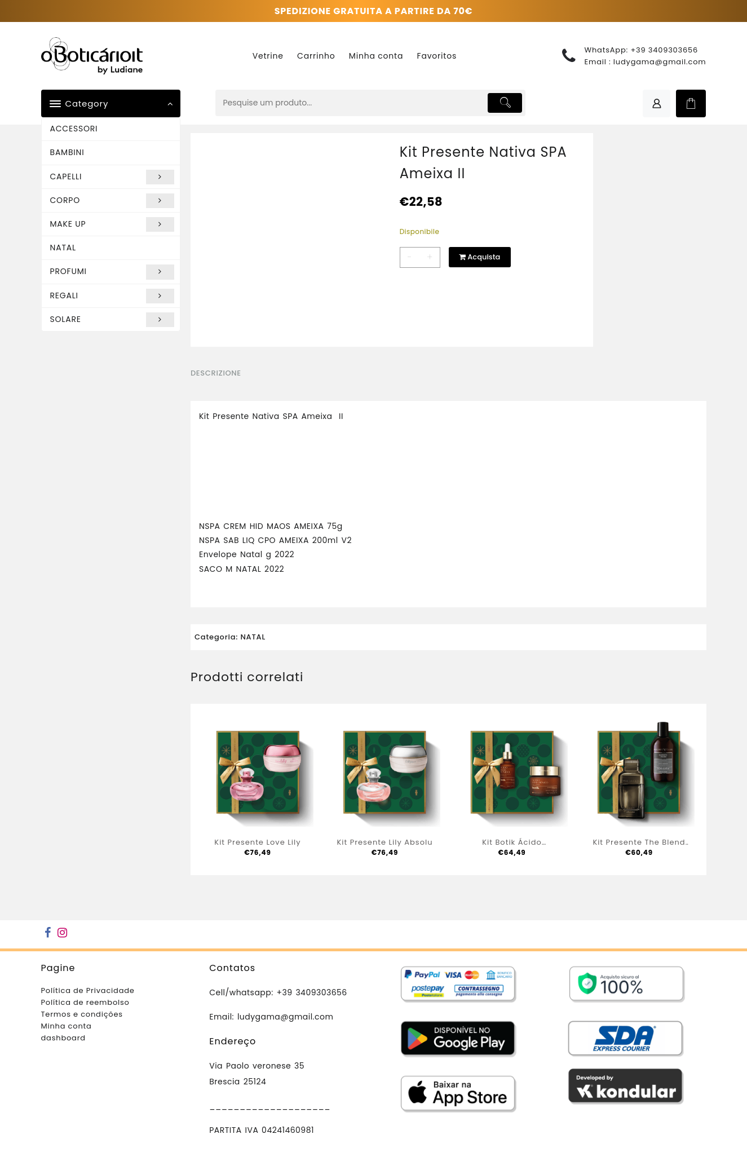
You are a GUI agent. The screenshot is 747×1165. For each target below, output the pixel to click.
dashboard (63, 1037)
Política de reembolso (85, 1002)
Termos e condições (82, 1014)
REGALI (112, 296)
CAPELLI (112, 177)
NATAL (63, 247)
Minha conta (66, 1026)
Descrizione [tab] (216, 373)
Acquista (480, 256)
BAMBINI (67, 152)
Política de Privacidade (88, 990)
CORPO (112, 200)
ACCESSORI (74, 128)
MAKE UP (112, 224)
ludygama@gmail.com (659, 61)
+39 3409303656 (664, 50)
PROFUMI (112, 271)
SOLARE (112, 319)
